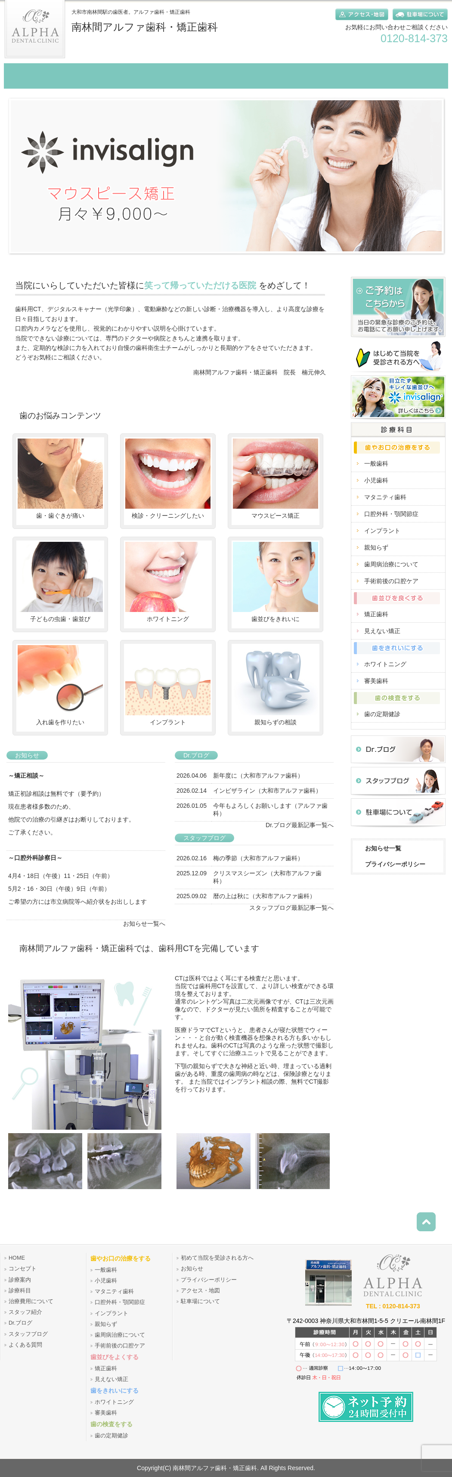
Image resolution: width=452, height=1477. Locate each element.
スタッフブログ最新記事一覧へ (291, 907)
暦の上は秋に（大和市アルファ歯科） (264, 896)
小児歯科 (376, 480)
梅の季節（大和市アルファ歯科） (258, 858)
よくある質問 (25, 1345)
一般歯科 (376, 463)
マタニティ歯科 (385, 497)
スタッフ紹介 (25, 1312)
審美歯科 (376, 680)
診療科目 (20, 1291)
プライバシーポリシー (395, 864)
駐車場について (200, 1301)
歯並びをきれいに (275, 582)
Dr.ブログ (20, 1323)
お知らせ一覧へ (144, 923)
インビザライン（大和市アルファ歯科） (267, 790)
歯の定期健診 (382, 714)
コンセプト (23, 1269)
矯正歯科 (376, 614)
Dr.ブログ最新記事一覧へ (300, 825)
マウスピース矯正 (275, 479)
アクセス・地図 (200, 1291)
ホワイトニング (168, 582)
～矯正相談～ (26, 775)
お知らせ (192, 1269)
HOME (17, 1258)
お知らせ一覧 (383, 848)
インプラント (168, 685)
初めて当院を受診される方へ (217, 1258)
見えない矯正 (382, 630)
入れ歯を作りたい (60, 685)
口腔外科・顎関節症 (391, 513)
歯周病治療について (391, 564)
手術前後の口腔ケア (391, 581)
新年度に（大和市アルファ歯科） (258, 775)
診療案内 (20, 1280)
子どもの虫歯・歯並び (60, 582)
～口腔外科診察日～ (35, 857)
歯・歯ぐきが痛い (60, 479)
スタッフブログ (28, 1334)
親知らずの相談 (275, 685)
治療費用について (31, 1301)
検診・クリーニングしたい (168, 479)
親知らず (376, 547)
